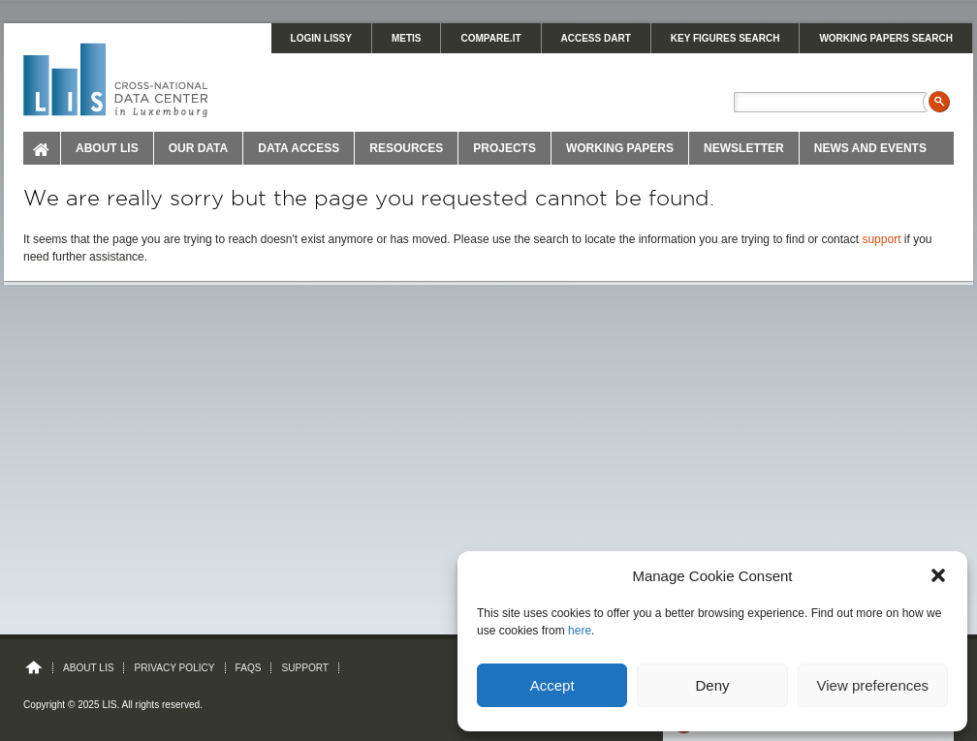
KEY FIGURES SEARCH (725, 38)
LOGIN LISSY (321, 38)
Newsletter (744, 148)
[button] (938, 575)
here (579, 630)
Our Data (199, 148)
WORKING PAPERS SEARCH (886, 38)
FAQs (249, 668)
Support (305, 668)
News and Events (870, 148)
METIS (407, 38)
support (881, 239)
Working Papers (620, 148)
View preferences (873, 685)
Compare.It (490, 38)
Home (42, 148)
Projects (504, 148)
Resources (406, 148)
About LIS (107, 148)
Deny (712, 685)
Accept (552, 685)
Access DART (596, 38)
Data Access (298, 148)
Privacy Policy (174, 668)
